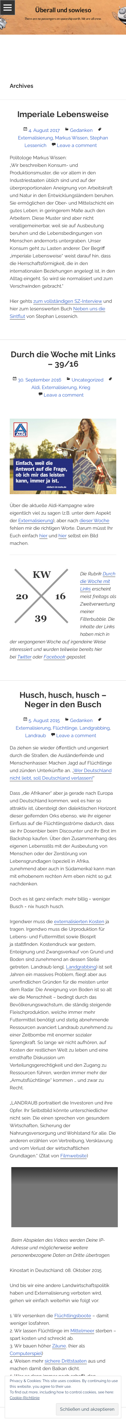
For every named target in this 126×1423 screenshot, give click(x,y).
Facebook (54, 657)
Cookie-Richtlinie (25, 1398)
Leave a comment (77, 145)
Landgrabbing (94, 728)
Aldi (35, 387)
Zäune (59, 1346)
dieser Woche (94, 520)
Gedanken (81, 130)
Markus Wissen (71, 138)
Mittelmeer (82, 1331)
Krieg (84, 387)
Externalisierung (35, 138)
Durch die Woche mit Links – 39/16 (63, 359)
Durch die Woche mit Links (97, 581)
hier (43, 536)
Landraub (35, 735)
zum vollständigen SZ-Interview (67, 301)
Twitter (24, 657)
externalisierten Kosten (79, 921)
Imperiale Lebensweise (63, 114)
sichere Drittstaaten (66, 1361)
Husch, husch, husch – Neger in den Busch (63, 699)
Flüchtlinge (65, 728)
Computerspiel (26, 1353)
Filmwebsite (73, 1156)
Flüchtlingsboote (72, 1316)
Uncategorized (87, 380)
